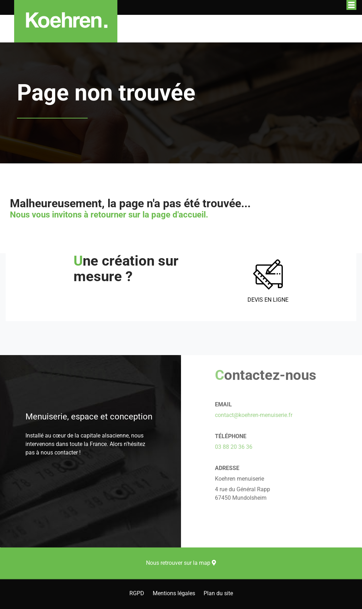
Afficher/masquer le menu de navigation (351, 5)
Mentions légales (174, 593)
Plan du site (218, 593)
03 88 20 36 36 (233, 446)
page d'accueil (178, 215)
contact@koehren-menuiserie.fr (253, 415)
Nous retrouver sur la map (181, 562)
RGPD (136, 593)
